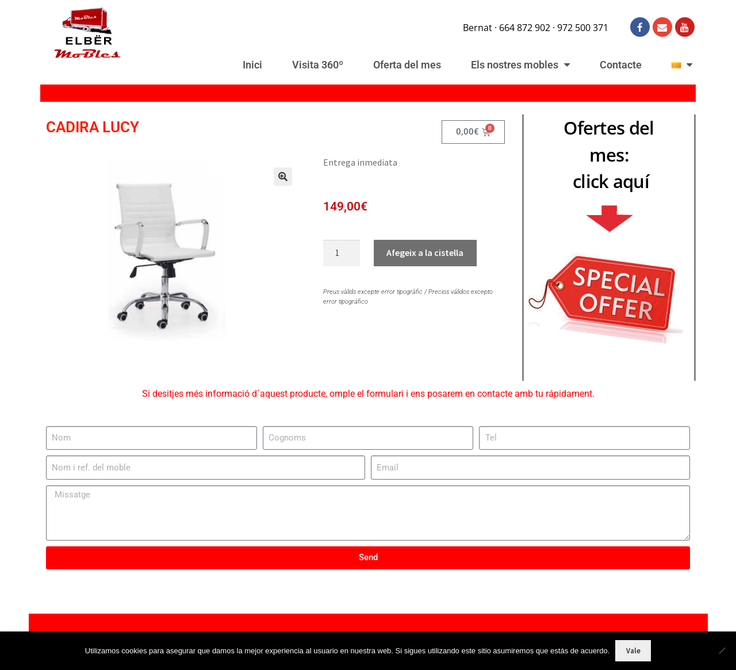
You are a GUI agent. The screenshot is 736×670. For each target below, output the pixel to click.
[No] (721, 650)
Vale (633, 651)
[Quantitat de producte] (341, 253)
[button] (276, 181)
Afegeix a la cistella (424, 252)
